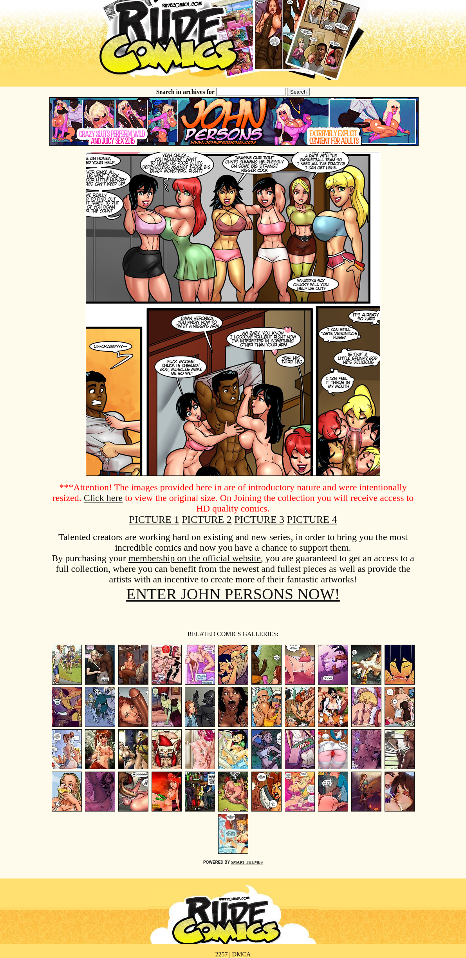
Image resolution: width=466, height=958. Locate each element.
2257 (221, 954)
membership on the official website (194, 558)
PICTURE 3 (259, 519)
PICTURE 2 (207, 519)
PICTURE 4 (312, 519)
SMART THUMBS (247, 862)
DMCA (241, 954)
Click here (103, 498)
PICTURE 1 (154, 519)
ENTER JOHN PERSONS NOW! (233, 594)
